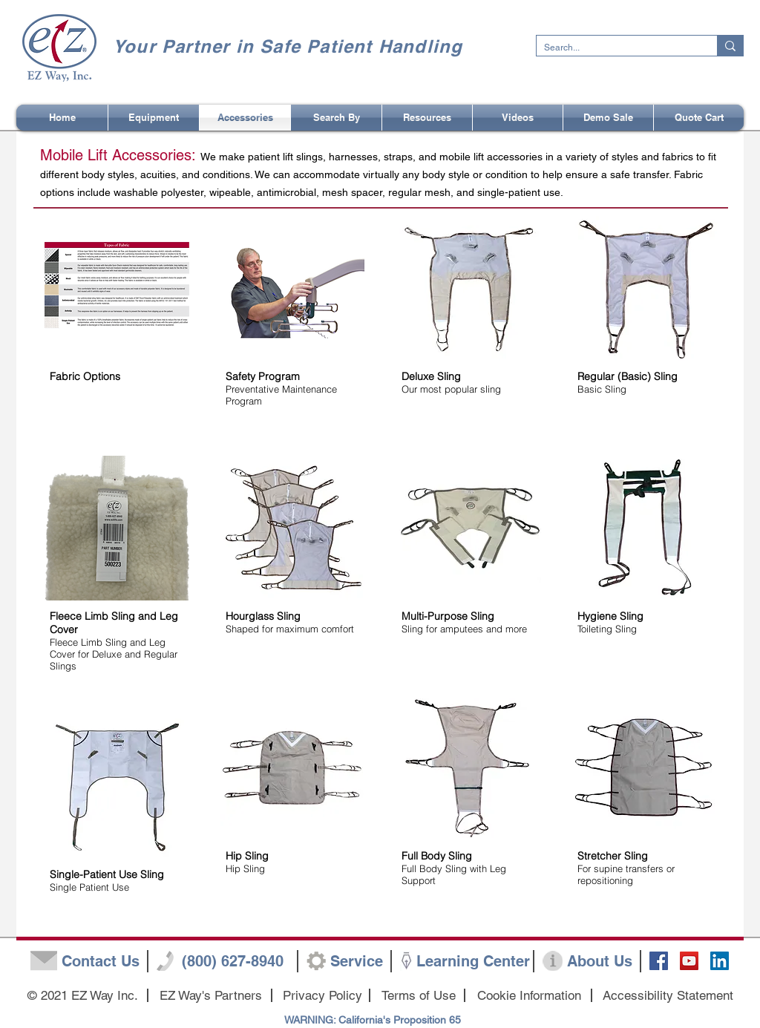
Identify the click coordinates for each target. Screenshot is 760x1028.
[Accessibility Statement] (668, 996)
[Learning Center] (473, 961)
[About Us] (599, 961)
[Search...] (615, 48)
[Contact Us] (100, 961)
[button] (336, 118)
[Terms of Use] (418, 996)
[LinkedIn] (719, 961)
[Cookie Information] (529, 996)
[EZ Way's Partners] (210, 996)
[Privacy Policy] (322, 996)
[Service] (356, 961)
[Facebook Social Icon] (658, 961)
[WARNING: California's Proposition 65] (373, 1020)
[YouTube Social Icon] (689, 961)
